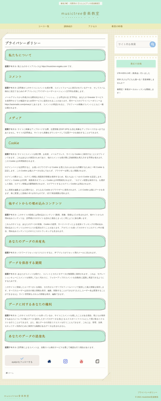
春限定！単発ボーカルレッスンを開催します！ (135, 91)
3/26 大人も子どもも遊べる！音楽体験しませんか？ (135, 81)
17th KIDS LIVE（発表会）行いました (133, 73)
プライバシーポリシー (147, 392)
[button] (153, 44)
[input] (134, 44)
